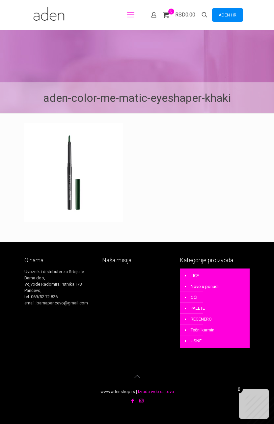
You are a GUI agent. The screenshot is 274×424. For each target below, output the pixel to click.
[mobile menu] (130, 14)
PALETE (198, 308)
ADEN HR (227, 15)
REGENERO (201, 319)
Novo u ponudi (205, 286)
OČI (194, 297)
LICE (195, 275)
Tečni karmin (202, 329)
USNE (196, 340)
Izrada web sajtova (156, 391)
